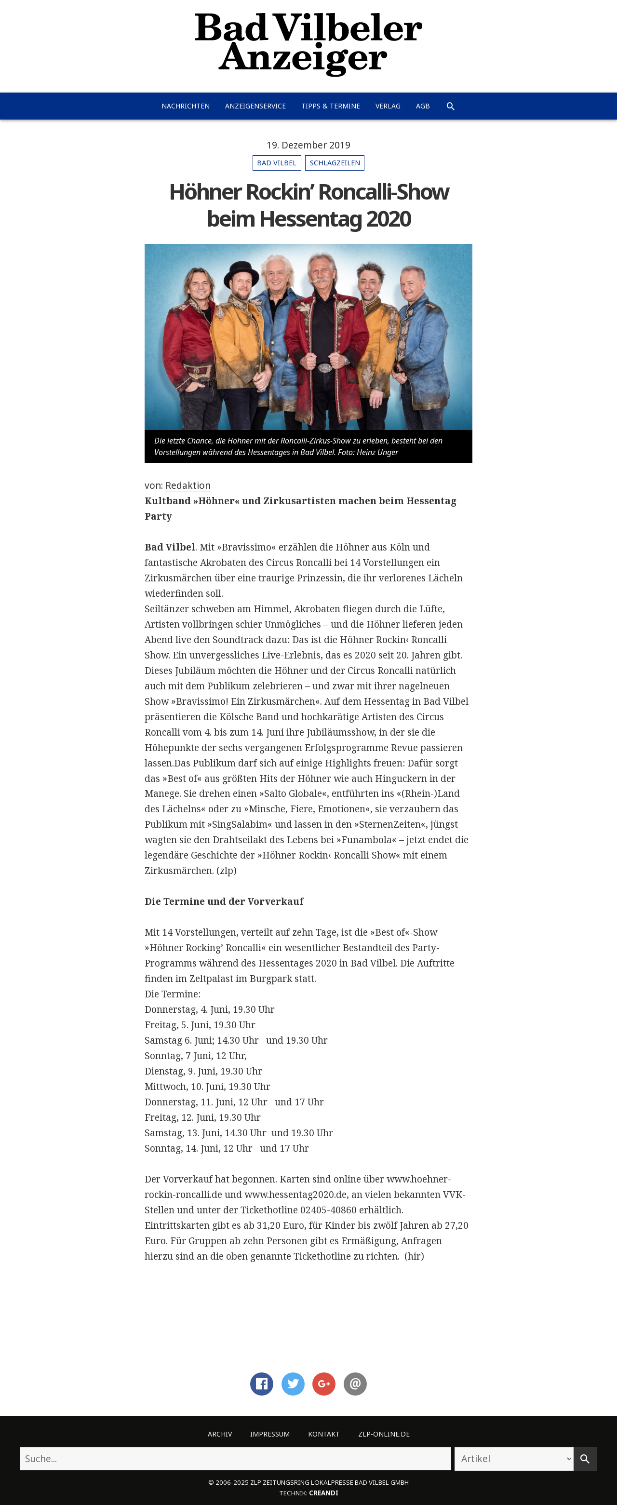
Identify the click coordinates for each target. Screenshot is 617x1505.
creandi (323, 1493)
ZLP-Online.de (384, 1433)
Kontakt (324, 1433)
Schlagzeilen (335, 162)
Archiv (220, 1433)
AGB (423, 105)
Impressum (270, 1433)
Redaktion (188, 485)
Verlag (388, 105)
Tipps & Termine (330, 105)
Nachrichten (185, 105)
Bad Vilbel (276, 162)
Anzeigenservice (255, 105)
